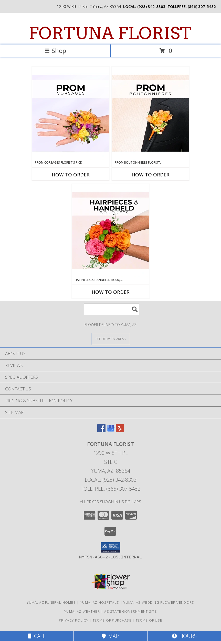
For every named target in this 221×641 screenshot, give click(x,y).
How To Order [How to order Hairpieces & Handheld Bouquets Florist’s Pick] (111, 292)
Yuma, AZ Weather (82, 611)
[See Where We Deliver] (110, 338)
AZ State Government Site (130, 611)
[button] (110, 547)
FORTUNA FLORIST (110, 33)
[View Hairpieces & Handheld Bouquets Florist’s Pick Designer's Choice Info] (110, 230)
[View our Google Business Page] (111, 431)
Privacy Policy (73, 620)
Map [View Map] (110, 636)
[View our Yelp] (120, 431)
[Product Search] (111, 309)
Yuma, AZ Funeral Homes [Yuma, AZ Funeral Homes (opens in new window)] (51, 602)
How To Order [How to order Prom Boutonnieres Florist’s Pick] (151, 174)
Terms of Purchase (112, 620)
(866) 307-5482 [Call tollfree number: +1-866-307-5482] (202, 6)
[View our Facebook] (101, 431)
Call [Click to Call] (36, 636)
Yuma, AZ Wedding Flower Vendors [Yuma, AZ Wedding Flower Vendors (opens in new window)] (158, 602)
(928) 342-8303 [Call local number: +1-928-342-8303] (151, 6)
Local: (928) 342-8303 (110, 479)
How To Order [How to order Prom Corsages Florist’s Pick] (71, 174)
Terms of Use (149, 620)
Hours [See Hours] (184, 636)
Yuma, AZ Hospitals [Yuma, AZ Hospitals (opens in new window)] (99, 602)
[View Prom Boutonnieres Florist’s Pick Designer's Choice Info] (150, 113)
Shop (55, 50)
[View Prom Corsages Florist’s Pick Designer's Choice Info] (70, 113)
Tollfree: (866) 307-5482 (110, 488)
